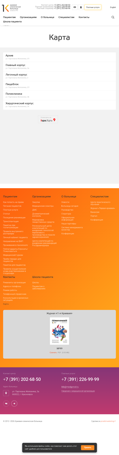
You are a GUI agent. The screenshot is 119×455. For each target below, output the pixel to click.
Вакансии (94, 239)
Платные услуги (92, 7)
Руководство (67, 237)
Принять (87, 448)
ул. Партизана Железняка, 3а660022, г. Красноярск (25, 419)
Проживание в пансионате (15, 272)
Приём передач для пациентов (12, 287)
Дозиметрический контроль (40, 241)
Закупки (36, 229)
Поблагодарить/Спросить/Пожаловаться (15, 277)
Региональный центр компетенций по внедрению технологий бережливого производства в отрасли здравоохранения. (43, 258)
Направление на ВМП (13, 268)
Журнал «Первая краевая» (102, 235)
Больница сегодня (69, 233)
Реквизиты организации (14, 309)
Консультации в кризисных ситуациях (15, 326)
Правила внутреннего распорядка (13, 259)
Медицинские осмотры (43, 233)
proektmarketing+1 (108, 448)
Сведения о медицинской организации (78, 418)
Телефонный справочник (14, 321)
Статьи (6, 240)
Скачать (53, 379)
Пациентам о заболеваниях (38, 314)
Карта (6, 331)
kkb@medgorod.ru (70, 413)
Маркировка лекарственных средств (43, 247)
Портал (93, 243)
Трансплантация (11, 248)
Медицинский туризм (13, 282)
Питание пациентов (12, 233)
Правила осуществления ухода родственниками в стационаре (14, 298)
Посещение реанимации (14, 244)
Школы (35, 309)
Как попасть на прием (13, 229)
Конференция (96, 246)
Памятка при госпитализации (10, 253)
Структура (66, 240)
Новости (65, 229)
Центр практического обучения (100, 230)
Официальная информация (67, 245)
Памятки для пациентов (14, 292)
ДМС (34, 237)
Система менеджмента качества (72, 255)
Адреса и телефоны (12, 313)
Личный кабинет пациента (15, 264)
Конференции (67, 260)
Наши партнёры (68, 250)
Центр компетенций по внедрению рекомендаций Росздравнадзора (44, 270)
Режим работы (10, 317)
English (113, 7)
